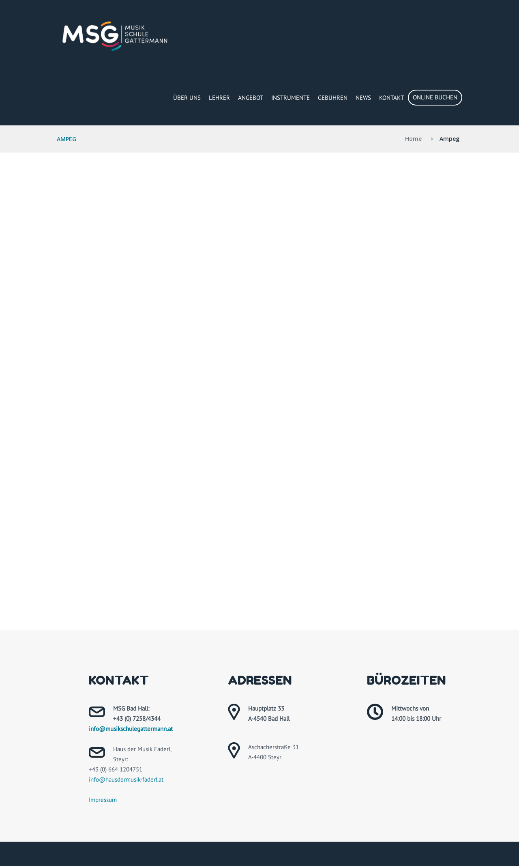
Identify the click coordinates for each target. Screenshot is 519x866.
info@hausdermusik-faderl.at (126, 779)
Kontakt (391, 97)
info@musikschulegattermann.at (131, 728)
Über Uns (187, 97)
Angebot (250, 97)
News (363, 97)
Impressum (103, 800)
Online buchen (435, 97)
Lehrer (219, 97)
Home (413, 138)
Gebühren (332, 97)
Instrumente (290, 97)
